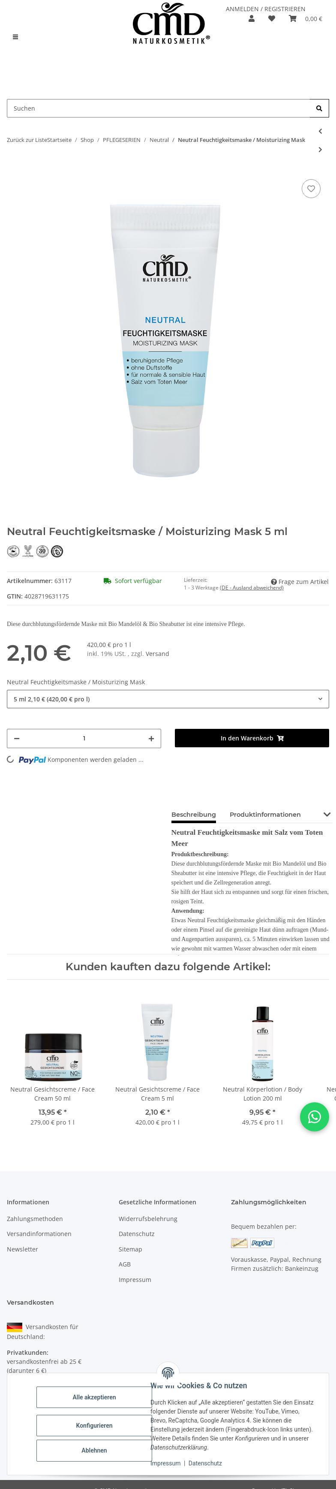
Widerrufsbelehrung (148, 1219)
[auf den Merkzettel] (311, 188)
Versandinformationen (39, 1234)
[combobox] (168, 699)
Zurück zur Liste (27, 140)
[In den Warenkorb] (252, 738)
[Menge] (84, 738)
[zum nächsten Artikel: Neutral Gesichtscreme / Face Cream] (320, 149)
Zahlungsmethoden (35, 1219)
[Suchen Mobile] (158, 108)
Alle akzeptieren (94, 1397)
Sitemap (130, 1249)
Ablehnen (94, 1450)
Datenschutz (205, 1463)
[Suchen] (319, 108)
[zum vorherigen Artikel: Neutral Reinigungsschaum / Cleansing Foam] (320, 131)
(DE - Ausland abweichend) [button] (252, 587)
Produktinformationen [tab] (265, 814)
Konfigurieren (94, 1425)
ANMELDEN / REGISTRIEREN (266, 9)
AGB (125, 1264)
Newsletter (22, 1249)
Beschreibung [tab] (193, 814)
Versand (157, 654)
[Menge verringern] (16, 738)
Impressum (165, 1463)
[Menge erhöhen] (151, 738)
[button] (251, 18)
